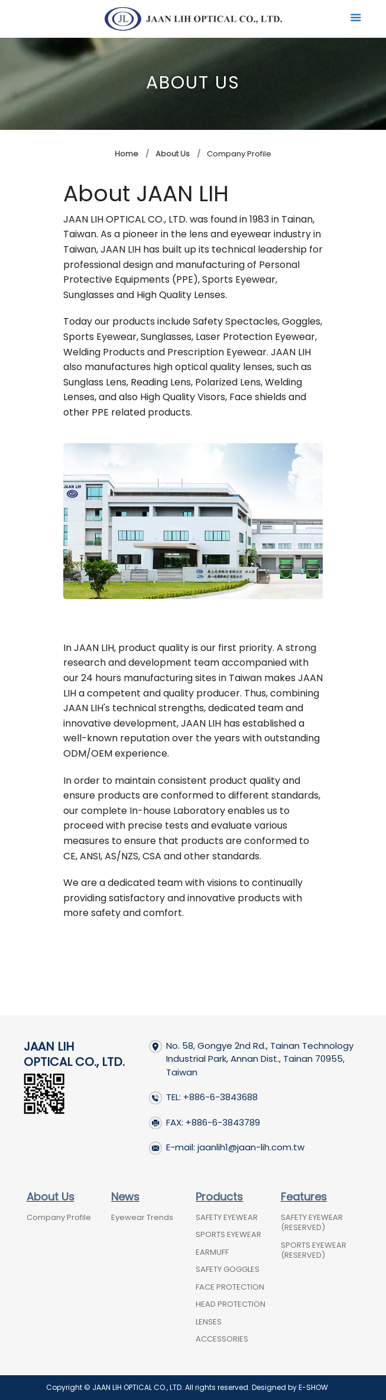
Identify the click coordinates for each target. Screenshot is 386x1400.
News (125, 1196)
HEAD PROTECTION (230, 1304)
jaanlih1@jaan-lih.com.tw (250, 1147)
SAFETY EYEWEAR (227, 1217)
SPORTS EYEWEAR (228, 1234)
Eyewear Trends (142, 1217)
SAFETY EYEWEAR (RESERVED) (312, 1223)
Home (126, 153)
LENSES (209, 1321)
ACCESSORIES (222, 1339)
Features (304, 1196)
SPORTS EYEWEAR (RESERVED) (313, 1250)
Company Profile (59, 1217)
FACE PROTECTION (230, 1287)
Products (219, 1196)
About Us (172, 153)
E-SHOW (313, 1387)
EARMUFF (212, 1252)
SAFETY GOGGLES (228, 1269)
